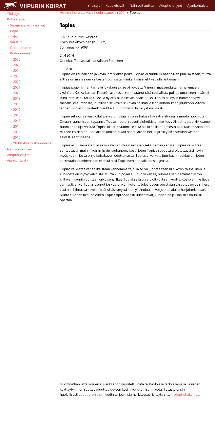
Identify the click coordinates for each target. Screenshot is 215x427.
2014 (122, 12)
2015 (16, 120)
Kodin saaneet (105, 12)
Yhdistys (94, 5)
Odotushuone (20, 47)
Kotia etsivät (114, 5)
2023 (16, 76)
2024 (16, 70)
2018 (16, 104)
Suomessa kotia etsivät (27, 25)
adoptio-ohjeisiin (91, 394)
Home (64, 12)
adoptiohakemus (186, 394)
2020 (16, 93)
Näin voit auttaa (142, 5)
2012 (16, 137)
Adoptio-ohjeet (170, 5)
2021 (16, 87)
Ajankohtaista (197, 5)
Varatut (16, 42)
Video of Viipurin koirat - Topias (135, 248)
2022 (16, 81)
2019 (16, 98)
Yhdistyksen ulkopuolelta (32, 143)
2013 (16, 132)
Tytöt (14, 36)
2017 (16, 109)
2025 (16, 65)
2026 (16, 59)
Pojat (14, 31)
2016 (16, 115)
